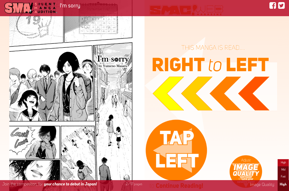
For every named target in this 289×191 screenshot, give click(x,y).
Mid (283, 169)
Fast (283, 176)
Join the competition (49, 184)
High (283, 162)
